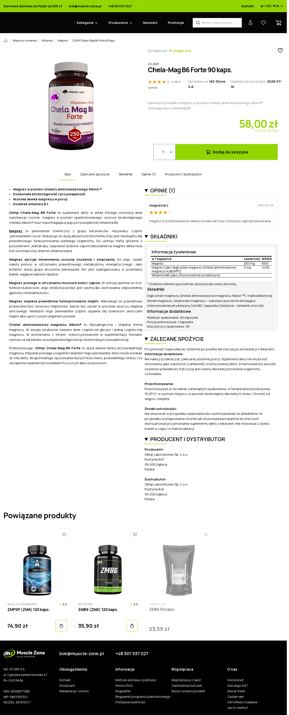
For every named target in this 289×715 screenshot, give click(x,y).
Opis (67, 174)
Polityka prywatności (130, 702)
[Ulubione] (64, 535)
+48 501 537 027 (120, 6)
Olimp (153, 64)
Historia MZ (235, 680)
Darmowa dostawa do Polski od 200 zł (33, 6)
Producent (67, 685)
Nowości (150, 22)
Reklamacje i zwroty (74, 691)
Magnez (63, 40)
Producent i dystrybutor (183, 174)
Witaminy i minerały (25, 40)
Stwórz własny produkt (188, 691)
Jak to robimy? (237, 707)
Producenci (118, 22)
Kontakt (247, 6)
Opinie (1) (149, 174)
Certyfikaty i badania (242, 702)
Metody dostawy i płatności (135, 680)
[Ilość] (164, 152)
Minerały (47, 40)
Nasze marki (236, 691)
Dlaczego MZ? (237, 685)
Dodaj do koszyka (226, 152)
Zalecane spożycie (95, 174)
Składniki (125, 174)
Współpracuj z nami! (186, 680)
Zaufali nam (235, 696)
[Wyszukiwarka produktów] (217, 23)
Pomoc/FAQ (123, 685)
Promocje (176, 22)
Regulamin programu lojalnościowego (142, 696)
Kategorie (85, 22)
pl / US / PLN (272, 6)
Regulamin (123, 691)
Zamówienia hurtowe (186, 685)
